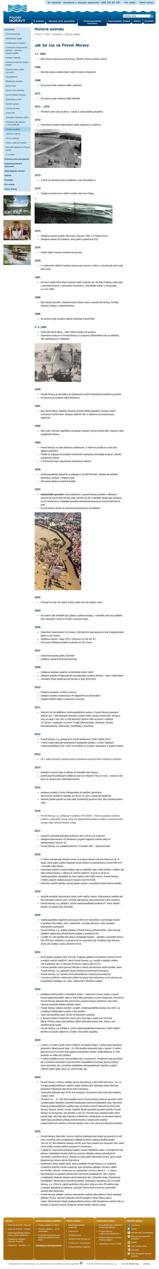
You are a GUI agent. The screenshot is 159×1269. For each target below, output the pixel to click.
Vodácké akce (74, 1235)
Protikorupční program (16, 43)
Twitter (134, 1229)
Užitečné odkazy (13, 134)
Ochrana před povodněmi (17, 159)
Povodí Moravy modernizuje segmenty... (110, 1232)
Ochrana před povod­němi (62, 21)
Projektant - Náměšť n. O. (19, 1245)
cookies (146, 1264)
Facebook (135, 1225)
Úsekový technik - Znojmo (19, 1229)
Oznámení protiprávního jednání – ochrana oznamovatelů (16, 50)
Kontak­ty (149, 21)
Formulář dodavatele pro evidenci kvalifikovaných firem (49, 1237)
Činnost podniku (13, 34)
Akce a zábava (12, 138)
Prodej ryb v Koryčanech (79, 1243)
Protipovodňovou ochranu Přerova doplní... (110, 1238)
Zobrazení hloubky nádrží (17, 117)
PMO (47, 34)
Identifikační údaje (14, 38)
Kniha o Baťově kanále (16, 143)
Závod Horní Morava (15, 90)
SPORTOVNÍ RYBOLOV (79, 1239)
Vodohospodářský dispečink (76, 1226)
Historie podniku (13, 129)
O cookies (10, 154)
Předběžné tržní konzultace (49, 1245)
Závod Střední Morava (16, 95)
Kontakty (9, 180)
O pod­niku (39, 21)
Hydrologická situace (119, 21)
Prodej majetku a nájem (48, 1225)
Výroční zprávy (12, 104)
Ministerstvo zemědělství (142, 1233)
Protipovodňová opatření (79, 1247)
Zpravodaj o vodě (13, 99)
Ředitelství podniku (14, 81)
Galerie (8, 175)
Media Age (134, 1264)
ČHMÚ (134, 1242)
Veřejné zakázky (13, 57)
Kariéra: (9, 1221)
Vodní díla (10, 113)
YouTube (135, 1250)
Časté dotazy (147, 3)
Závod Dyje (11, 86)
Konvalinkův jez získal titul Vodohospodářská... (110, 1226)
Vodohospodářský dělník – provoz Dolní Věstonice (19, 1234)
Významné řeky (13, 108)
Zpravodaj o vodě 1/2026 (110, 1244)
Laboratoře (73, 1231)
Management (12, 77)
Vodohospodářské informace (92, 22)
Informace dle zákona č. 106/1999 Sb (15, 123)
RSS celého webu (139, 1246)
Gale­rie (137, 21)
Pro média (130, 3)
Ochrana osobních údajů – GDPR (18, 63)
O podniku (9, 29)
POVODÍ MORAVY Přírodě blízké (18, 148)
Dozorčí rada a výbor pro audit (15, 70)
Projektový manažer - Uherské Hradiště (17, 1240)
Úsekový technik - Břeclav (19, 1225)
